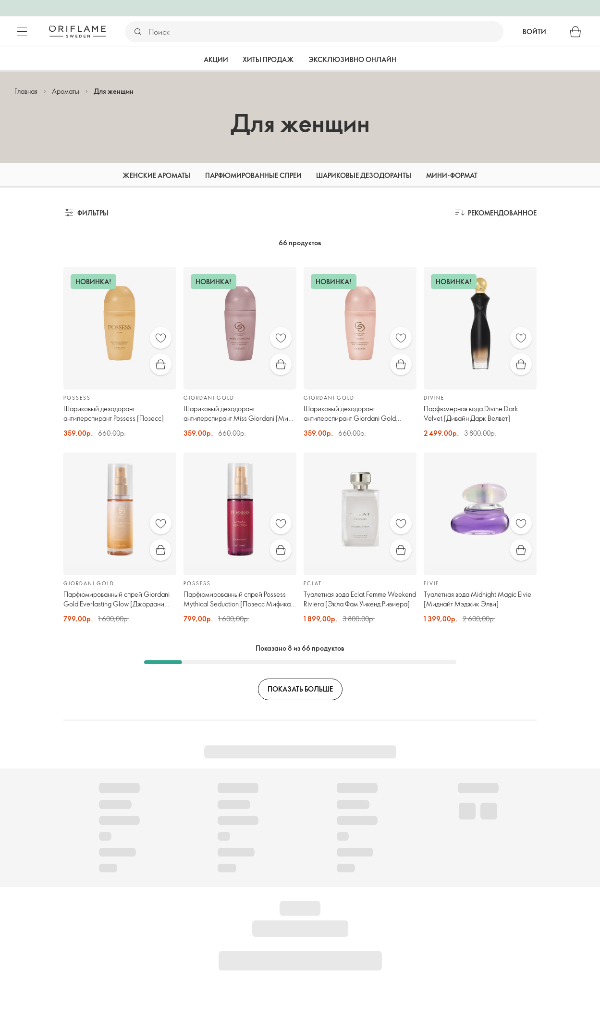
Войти (534, 31)
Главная (25, 91)
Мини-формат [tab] (452, 175)
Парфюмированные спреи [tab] (253, 175)
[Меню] (22, 31)
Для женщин (114, 91)
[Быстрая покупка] (160, 364)
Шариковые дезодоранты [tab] (364, 175)
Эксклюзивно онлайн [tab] (352, 59)
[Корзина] (575, 32)
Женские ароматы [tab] (156, 175)
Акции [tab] (216, 59)
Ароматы (65, 91)
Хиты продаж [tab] (268, 59)
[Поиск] (325, 31)
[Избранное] (160, 338)
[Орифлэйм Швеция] (77, 31)
